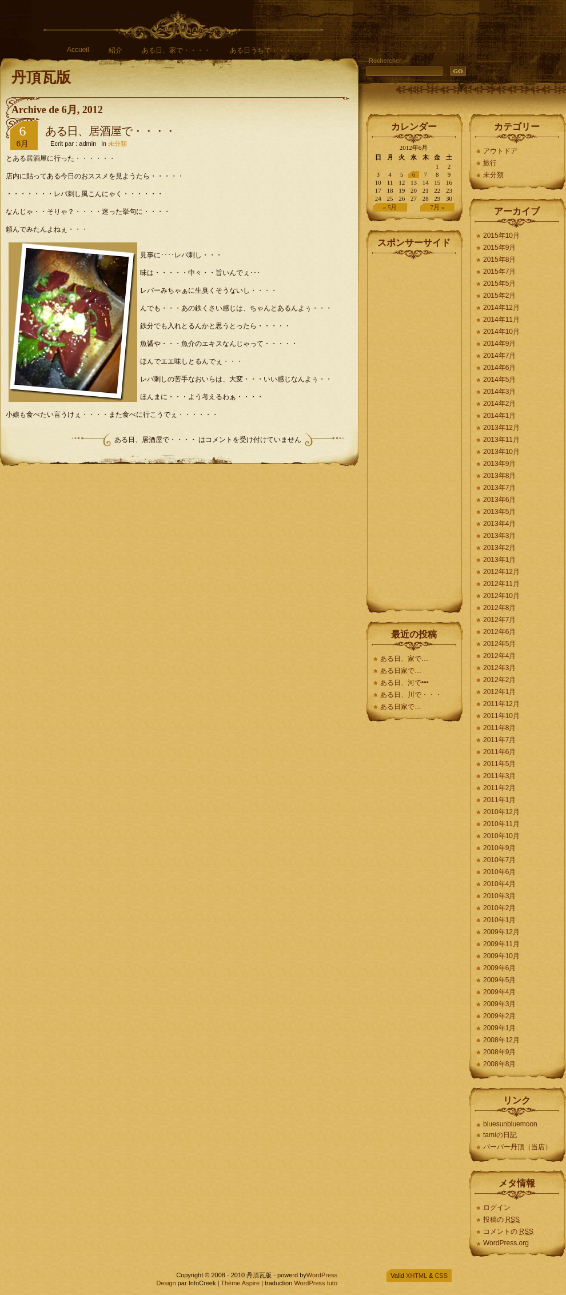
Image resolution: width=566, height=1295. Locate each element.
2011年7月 (499, 740)
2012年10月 (501, 596)
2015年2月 (499, 296)
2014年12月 (501, 308)
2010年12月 (501, 812)
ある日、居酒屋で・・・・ (110, 131)
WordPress (321, 1275)
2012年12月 (501, 572)
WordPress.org (506, 1243)
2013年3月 (499, 536)
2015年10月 (501, 236)
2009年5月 (499, 980)
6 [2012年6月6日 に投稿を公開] (414, 174)
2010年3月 (499, 896)
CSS (441, 1275)
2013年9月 (499, 464)
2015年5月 (499, 284)
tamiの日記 (500, 1135)
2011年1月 (499, 800)
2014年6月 (499, 368)
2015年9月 (499, 248)
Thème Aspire (240, 1283)
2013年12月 (501, 428)
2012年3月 (499, 668)
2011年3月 (499, 776)
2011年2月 (499, 788)
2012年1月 (499, 692)
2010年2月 (499, 908)
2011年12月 (501, 704)
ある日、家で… (404, 659)
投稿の (501, 1220)
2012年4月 (499, 656)
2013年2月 (499, 548)
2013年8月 (499, 476)
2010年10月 (501, 836)
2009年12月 (501, 932)
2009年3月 (499, 1004)
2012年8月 (499, 608)
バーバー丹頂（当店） (517, 1147)
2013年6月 (499, 500)
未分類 (117, 143)
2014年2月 (499, 404)
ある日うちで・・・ (261, 50)
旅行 (490, 163)
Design (166, 1283)
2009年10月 (501, 956)
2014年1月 (499, 416)
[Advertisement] (414, 431)
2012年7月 (499, 620)
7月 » (438, 207)
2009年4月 (499, 992)
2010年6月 (499, 872)
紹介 (115, 50)
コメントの (508, 1232)
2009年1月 (499, 1028)
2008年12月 (501, 1040)
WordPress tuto (315, 1283)
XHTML (416, 1275)
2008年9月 (499, 1052)
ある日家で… (401, 671)
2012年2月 (499, 680)
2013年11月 (501, 440)
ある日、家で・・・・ (176, 50)
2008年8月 (499, 1064)
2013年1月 (499, 560)
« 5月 (390, 207)
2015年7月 (499, 272)
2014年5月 (499, 380)
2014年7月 (499, 356)
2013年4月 (499, 524)
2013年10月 (501, 452)
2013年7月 (499, 488)
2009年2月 (499, 1016)
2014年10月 (501, 332)
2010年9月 (499, 848)
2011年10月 (501, 716)
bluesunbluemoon (510, 1124)
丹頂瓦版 (41, 77)
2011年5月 (499, 764)
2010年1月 (499, 920)
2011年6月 (499, 752)
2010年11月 (501, 824)
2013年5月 (499, 512)
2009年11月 (501, 944)
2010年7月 (499, 860)
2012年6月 (499, 632)
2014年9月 (499, 344)
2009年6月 (499, 968)
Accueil (78, 50)
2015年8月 (499, 260)
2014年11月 (501, 320)
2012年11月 (501, 584)
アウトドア (500, 151)
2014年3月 (499, 392)
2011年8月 (499, 728)
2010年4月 (499, 884)
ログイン (497, 1208)
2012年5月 (499, 644)
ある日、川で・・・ (411, 695)
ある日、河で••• (404, 683)
